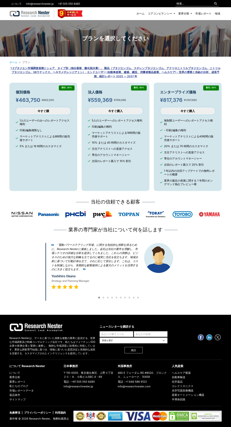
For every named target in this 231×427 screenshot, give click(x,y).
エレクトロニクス (182, 386)
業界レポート (17, 381)
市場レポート (203, 13)
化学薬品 (177, 381)
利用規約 (60, 412)
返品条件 (14, 395)
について (17, 3)
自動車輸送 (178, 377)
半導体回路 (178, 399)
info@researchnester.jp (40, 3)
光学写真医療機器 (182, 390)
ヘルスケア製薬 (181, 373)
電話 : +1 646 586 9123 (132, 381)
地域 (217, 13)
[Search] (215, 3)
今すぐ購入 (115, 111)
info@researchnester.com (134, 386)
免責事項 (14, 412)
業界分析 (14, 377)
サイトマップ (17, 399)
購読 (133, 350)
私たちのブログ (18, 386)
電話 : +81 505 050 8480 (79, 381)
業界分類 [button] (184, 13)
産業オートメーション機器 (188, 395)
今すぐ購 (43, 111)
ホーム (140, 13)
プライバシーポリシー (37, 412)
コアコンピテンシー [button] (160, 13)
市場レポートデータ (21, 390)
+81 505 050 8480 (69, 3)
